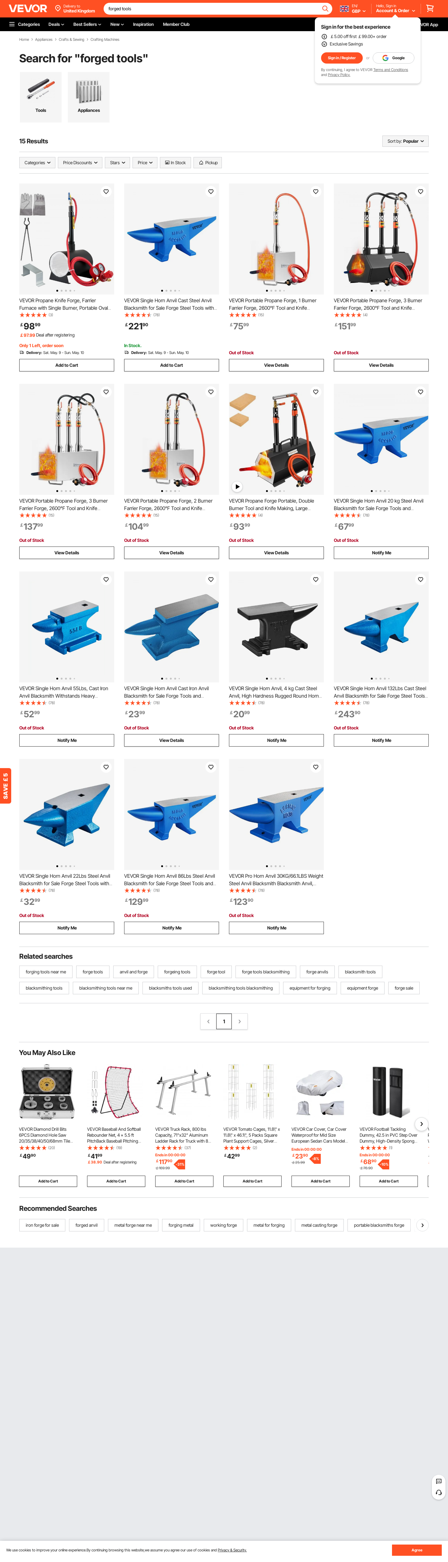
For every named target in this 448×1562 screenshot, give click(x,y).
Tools (40, 110)
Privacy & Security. (232, 1550)
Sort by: (395, 141)
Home (24, 39)
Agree (417, 1550)
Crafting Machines (105, 39)
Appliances (44, 39)
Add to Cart (66, 365)
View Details (276, 365)
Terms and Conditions (390, 69)
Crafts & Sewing (71, 39)
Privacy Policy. (339, 74)
